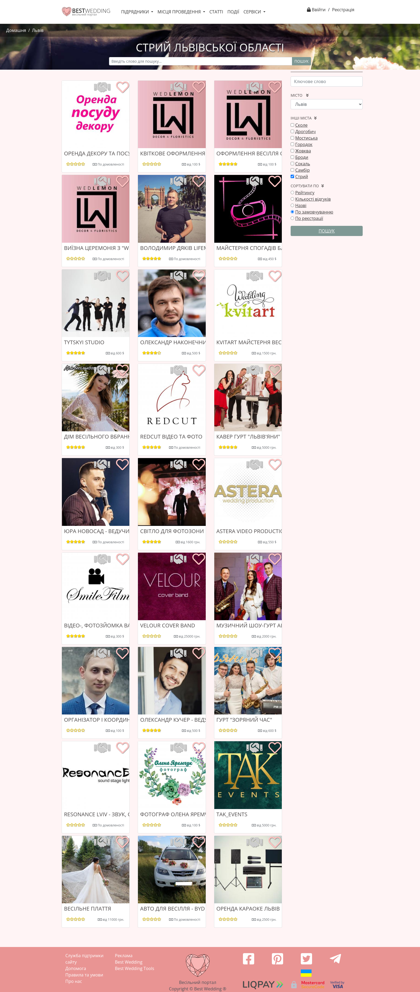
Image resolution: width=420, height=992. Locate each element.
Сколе (301, 125)
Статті (216, 12)
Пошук (301, 61)
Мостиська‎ (306, 138)
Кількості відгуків (313, 199)
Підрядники (135, 12)
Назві (300, 205)
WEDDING (91, 10)
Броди (301, 157)
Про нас (73, 981)
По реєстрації (309, 218)
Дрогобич (305, 131)
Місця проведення (180, 12)
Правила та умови (84, 975)
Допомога (75, 968)
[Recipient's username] (200, 61)
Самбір (302, 170)
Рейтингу (304, 193)
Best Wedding (128, 962)
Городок (303, 144)
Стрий (301, 176)
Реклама (124, 956)
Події (233, 12)
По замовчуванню (314, 212)
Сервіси (252, 12)
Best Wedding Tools (134, 968)
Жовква (303, 151)
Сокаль (302, 164)
